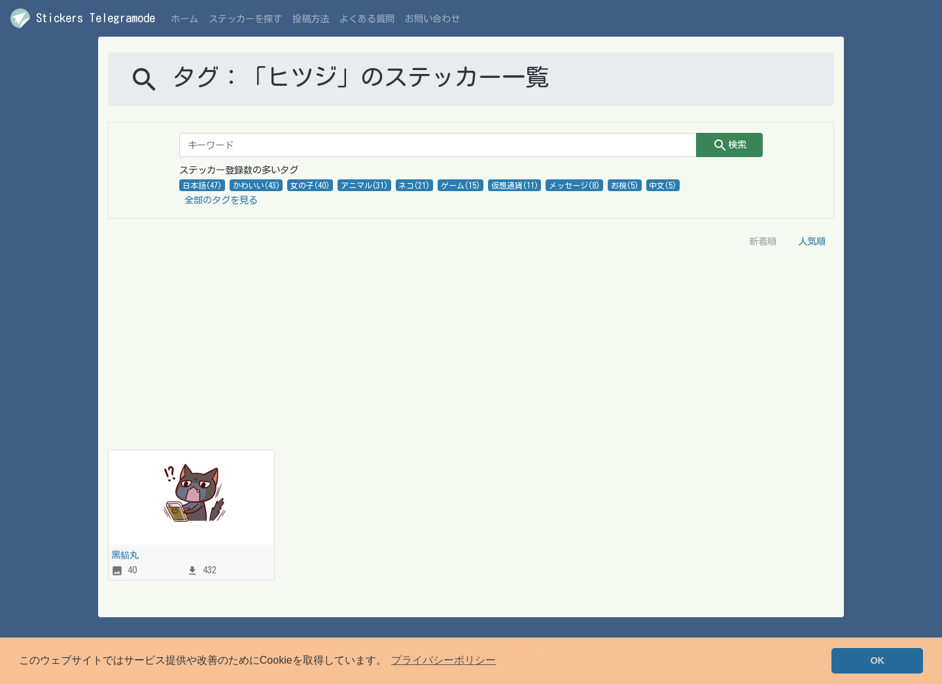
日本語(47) (202, 185)
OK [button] (877, 660)
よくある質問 (367, 19)
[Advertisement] (471, 351)
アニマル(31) (364, 185)
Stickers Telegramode (82, 18)
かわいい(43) (256, 185)
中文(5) (662, 185)
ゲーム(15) (460, 185)
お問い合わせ (432, 19)
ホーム (184, 19)
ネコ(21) (414, 185)
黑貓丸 (125, 555)
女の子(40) (310, 185)
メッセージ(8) (574, 185)
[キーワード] (438, 145)
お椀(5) (624, 185)
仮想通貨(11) (514, 185)
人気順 (812, 241)
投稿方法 (310, 19)
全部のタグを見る (221, 200)
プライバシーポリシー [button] (443, 660)
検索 (729, 145)
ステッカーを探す (245, 19)
